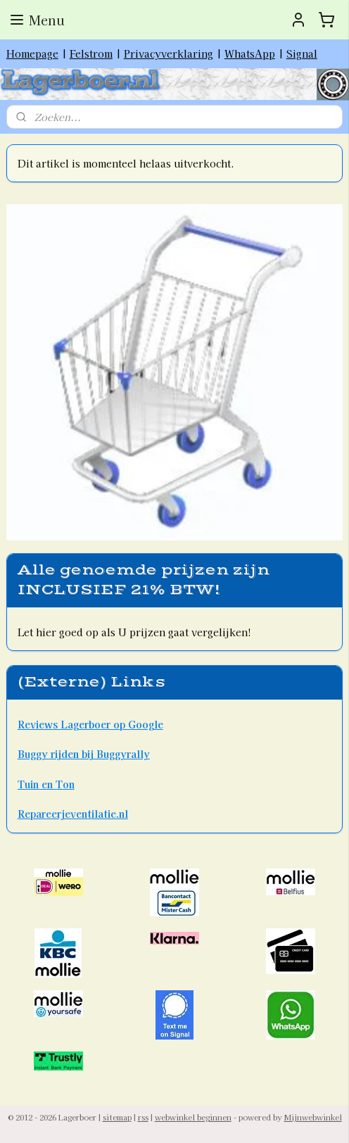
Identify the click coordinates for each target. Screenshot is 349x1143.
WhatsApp (249, 53)
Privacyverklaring (168, 53)
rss (143, 1117)
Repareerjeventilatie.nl (73, 814)
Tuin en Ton (46, 784)
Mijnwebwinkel (313, 1117)
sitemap (117, 1117)
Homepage (32, 53)
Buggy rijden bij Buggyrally (84, 754)
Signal (301, 53)
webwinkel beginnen (193, 1117)
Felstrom (91, 53)
